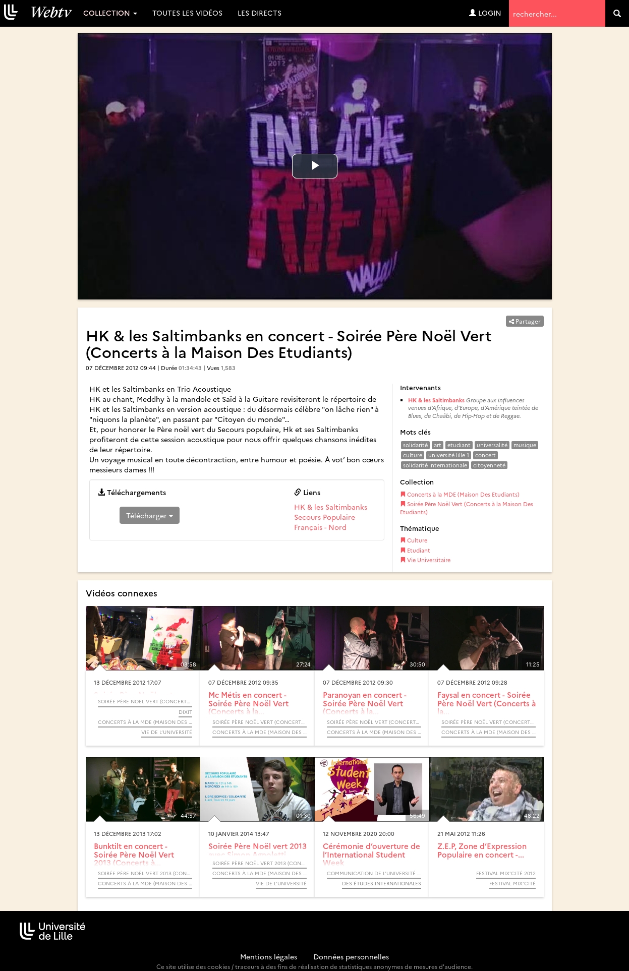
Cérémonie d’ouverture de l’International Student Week (371, 854)
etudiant (459, 445)
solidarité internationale (435, 465)
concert (485, 455)
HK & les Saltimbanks (330, 507)
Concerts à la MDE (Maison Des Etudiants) (460, 494)
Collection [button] (110, 13)
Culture (413, 540)
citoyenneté (489, 465)
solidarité (415, 445)
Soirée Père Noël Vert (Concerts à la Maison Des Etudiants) (466, 508)
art (437, 445)
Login (485, 13)
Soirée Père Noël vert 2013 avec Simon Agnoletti (257, 850)
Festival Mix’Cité (512, 883)
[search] (617, 13)
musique (524, 445)
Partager (525, 321)
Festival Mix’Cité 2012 (506, 873)
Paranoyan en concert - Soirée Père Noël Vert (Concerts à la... (365, 702)
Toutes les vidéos (187, 13)
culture (412, 455)
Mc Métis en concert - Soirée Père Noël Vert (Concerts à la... (248, 702)
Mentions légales (268, 956)
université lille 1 (448, 455)
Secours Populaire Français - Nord (324, 522)
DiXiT (185, 711)
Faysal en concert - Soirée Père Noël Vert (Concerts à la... (486, 702)
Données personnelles (351, 956)
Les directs (259, 13)
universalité (492, 445)
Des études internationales (381, 883)
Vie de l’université (166, 732)
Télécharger (149, 515)
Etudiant (415, 550)
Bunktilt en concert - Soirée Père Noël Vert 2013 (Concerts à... (134, 854)
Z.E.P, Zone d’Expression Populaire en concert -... (482, 850)
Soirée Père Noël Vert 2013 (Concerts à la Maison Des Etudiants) (145, 873)
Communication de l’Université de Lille (374, 873)
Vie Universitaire (425, 560)
